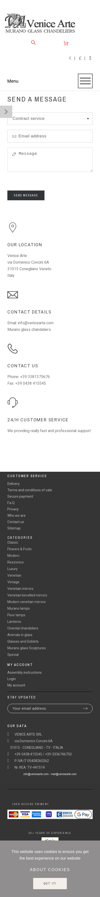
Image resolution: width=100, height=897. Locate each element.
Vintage (13, 582)
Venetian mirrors (20, 589)
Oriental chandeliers (22, 628)
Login (11, 679)
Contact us (15, 522)
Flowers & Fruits (19, 549)
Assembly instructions (24, 672)
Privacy (13, 509)
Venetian (14, 575)
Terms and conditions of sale (29, 490)
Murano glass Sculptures (26, 648)
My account (16, 685)
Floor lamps (16, 615)
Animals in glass (19, 635)
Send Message (26, 195)
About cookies (50, 870)
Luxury (12, 569)
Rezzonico (15, 562)
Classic (12, 542)
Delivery (13, 484)
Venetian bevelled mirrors (27, 595)
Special (13, 655)
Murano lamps (18, 608)
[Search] (33, 42)
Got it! (50, 884)
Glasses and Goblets (23, 641)
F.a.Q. (11, 503)
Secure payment (20, 496)
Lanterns (14, 622)
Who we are (16, 515)
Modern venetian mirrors (26, 602)
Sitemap (14, 528)
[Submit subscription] (85, 708)
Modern (13, 556)
